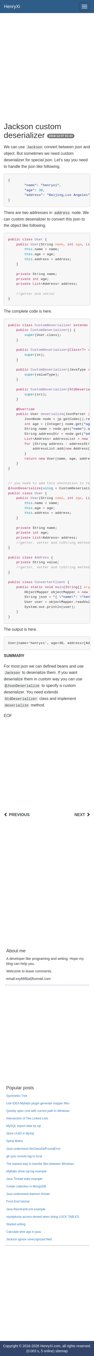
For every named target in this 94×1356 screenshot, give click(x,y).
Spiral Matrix (14, 1141)
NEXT (79, 815)
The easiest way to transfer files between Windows (40, 1164)
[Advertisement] (47, 65)
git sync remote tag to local (24, 1156)
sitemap (61, 1351)
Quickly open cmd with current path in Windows (37, 1111)
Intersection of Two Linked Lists (27, 1118)
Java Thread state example (24, 1179)
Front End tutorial (17, 1201)
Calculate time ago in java (23, 1232)
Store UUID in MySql (20, 1133)
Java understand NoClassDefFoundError (33, 1149)
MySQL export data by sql (23, 1126)
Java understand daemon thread (28, 1194)
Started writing (16, 1224)
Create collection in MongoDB (26, 1186)
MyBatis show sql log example (26, 1171)
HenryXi (12, 6)
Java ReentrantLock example (25, 1209)
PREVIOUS (19, 815)
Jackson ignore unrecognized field (29, 1239)
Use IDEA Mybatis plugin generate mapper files (37, 1103)
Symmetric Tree (16, 1096)
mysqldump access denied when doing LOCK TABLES (42, 1217)
